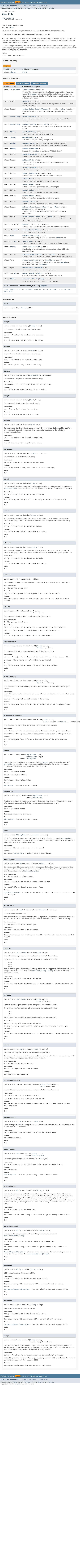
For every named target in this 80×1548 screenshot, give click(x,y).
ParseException (38, 1155)
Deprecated (34, 2)
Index (41, 2)
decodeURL (26, 132)
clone (6, 289)
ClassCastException (12, 892)
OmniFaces (19, 1384)
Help (45, 2)
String (62, 109)
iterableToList (28, 230)
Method (27, 8)
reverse (25, 241)
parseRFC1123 (27, 235)
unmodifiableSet (28, 273)
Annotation (26, 209)
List (12, 116)
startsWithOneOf (28, 254)
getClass (29, 289)
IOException (15, 90)
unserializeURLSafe (30, 279)
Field (15, 8)
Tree (26, 2)
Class (44, 207)
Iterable (38, 230)
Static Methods (23, 83)
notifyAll (54, 289)
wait (69, 289)
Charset (13, 72)
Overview (4, 2)
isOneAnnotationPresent (31, 207)
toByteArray (27, 267)
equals (12, 289)
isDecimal (26, 167)
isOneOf (25, 224)
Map (30, 179)
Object (11, 27)
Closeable (31, 90)
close (24, 90)
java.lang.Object (8, 18)
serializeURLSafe (29, 247)
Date (36, 149)
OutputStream (50, 260)
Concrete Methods (39, 83)
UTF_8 (24, 72)
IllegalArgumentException (14, 1252)
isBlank (25, 160)
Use (23, 2)
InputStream (33, 260)
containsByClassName (30, 109)
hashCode (37, 289)
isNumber (25, 201)
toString (62, 289)
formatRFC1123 (28, 149)
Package (11, 2)
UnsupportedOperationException (16, 1289)
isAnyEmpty (26, 154)
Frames (25, 5)
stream (25, 260)
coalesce (25, 101)
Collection (44, 109)
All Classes (44, 5)
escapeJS (25, 143)
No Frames (32, 5)
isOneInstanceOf (28, 216)
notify (45, 289)
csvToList (26, 116)
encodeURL (26, 137)
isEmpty (25, 173)
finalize (20, 289)
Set (15, 273)
